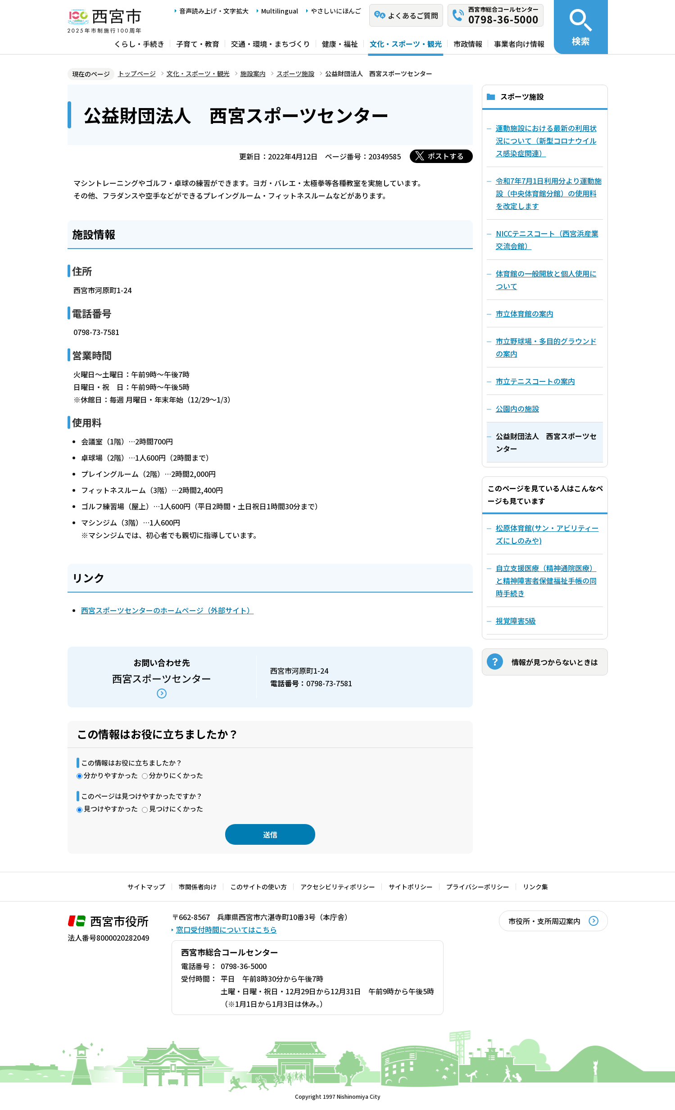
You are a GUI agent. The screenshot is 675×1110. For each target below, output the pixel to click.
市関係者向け (198, 886)
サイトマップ (146, 886)
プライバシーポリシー (477, 886)
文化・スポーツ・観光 (406, 43)
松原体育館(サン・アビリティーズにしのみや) (547, 534)
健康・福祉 (340, 43)
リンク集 (535, 886)
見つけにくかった (176, 808)
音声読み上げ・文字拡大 (214, 10)
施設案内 (253, 73)
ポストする (446, 155)
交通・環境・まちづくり (270, 43)
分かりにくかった (176, 775)
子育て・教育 (197, 43)
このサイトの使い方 (258, 886)
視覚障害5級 (516, 620)
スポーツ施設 (295, 73)
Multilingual (279, 10)
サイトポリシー (411, 886)
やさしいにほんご (336, 10)
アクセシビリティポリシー (337, 886)
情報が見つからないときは (555, 662)
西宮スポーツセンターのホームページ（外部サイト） (167, 610)
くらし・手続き (139, 43)
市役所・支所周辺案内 (544, 920)
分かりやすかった (111, 775)
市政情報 (467, 43)
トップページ (137, 73)
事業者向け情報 (519, 43)
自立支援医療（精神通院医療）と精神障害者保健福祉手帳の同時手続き (546, 580)
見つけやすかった (111, 808)
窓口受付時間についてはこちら (226, 929)
